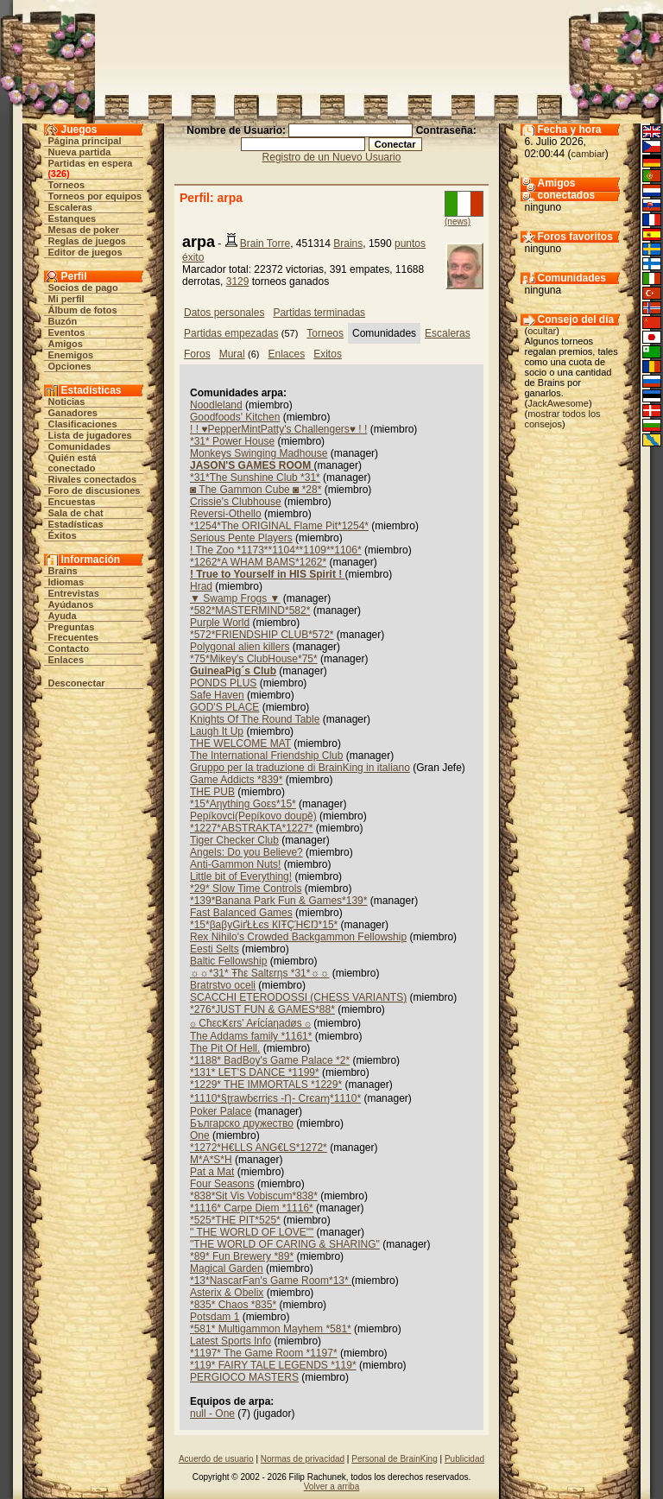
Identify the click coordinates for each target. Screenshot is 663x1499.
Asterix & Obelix (226, 1293)
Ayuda (62, 615)
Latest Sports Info (230, 1341)
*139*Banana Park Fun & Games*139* (278, 901)
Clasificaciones (82, 424)
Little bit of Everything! (241, 876)
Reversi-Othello (226, 514)
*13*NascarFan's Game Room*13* (270, 1280)
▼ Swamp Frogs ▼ (235, 598)
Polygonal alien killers (239, 647)
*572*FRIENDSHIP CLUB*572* (262, 635)
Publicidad (464, 1459)
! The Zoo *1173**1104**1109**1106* (276, 550)
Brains (63, 571)
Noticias (66, 401)
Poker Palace (220, 1111)
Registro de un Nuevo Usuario (331, 157)
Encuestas (72, 502)
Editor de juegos (85, 252)
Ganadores (73, 413)
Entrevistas (73, 593)
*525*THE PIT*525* (235, 1220)
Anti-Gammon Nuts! (235, 864)
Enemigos (71, 355)
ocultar (541, 331)
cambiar (588, 154)
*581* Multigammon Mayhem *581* (270, 1329)
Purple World (219, 623)
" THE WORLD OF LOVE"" (251, 1232)
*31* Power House (232, 441)
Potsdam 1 (214, 1317)
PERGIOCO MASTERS (244, 1377)
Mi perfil (66, 299)
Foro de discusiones (94, 490)
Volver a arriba (331, 1486)
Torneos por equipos (95, 196)
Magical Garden (226, 1268)
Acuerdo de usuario (216, 1459)
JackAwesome (558, 403)
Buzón (63, 321)
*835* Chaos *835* (233, 1305)
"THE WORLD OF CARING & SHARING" (285, 1244)
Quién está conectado (72, 462)
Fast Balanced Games (241, 913)
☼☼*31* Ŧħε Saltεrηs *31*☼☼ (259, 973)
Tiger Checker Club (234, 840)
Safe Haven (217, 695)
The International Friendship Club (266, 756)
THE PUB (212, 792)
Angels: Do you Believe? (246, 852)
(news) (457, 221)
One (200, 1135)
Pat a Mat (212, 1172)
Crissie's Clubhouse (235, 502)
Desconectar (76, 683)
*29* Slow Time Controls (245, 888)
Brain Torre (265, 243)
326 (58, 173)
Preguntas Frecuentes (73, 632)
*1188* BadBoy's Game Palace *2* (270, 1060)
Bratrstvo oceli (223, 985)
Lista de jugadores (90, 435)
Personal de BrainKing (394, 1459)
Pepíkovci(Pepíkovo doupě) (253, 816)
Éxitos (62, 535)
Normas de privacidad (302, 1459)
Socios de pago (83, 287)
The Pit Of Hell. (225, 1048)
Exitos (327, 354)
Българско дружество (242, 1123)
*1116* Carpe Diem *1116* (251, 1208)
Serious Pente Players (241, 538)
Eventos (66, 332)
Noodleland (216, 405)
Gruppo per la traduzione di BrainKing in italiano (300, 768)
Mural (232, 354)
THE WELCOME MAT (240, 743)
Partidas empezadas (231, 333)
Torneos (66, 185)
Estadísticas (76, 524)
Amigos (65, 343)
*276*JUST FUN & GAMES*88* (262, 1009)
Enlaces (66, 660)
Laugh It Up (216, 731)
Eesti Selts (214, 949)
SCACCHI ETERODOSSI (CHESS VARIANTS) (298, 997)
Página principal (85, 141)
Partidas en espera (90, 163)
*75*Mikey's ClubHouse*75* (254, 659)
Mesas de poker (84, 230)
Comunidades (79, 446)
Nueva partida (79, 152)
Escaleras (70, 207)
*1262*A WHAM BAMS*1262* (258, 562)
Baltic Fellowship (228, 961)
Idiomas (66, 582)
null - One (212, 1413)
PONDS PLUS (223, 683)
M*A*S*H (211, 1160)
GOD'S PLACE (224, 707)
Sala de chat (76, 513)
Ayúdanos (71, 604)
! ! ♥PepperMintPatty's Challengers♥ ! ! (278, 429)
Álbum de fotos (82, 310)
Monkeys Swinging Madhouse (258, 453)
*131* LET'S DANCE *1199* (254, 1072)
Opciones (70, 366)
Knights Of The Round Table (254, 719)
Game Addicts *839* (236, 780)
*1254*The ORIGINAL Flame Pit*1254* (279, 526)
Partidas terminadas (319, 313)
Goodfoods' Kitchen (235, 417)
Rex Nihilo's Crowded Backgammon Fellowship (298, 937)
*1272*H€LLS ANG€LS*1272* (258, 1148)
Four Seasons (222, 1184)
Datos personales (224, 313)
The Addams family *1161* (251, 1036)
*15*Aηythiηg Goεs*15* (243, 804)
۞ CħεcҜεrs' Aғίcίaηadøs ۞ (250, 1023)
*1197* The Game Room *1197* (264, 1353)
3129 (237, 281)
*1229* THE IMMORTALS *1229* (266, 1084)
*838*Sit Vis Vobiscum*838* (254, 1196)
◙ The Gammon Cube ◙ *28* (255, 490)
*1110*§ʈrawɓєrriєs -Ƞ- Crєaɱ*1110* (275, 1098)
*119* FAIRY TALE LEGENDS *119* (273, 1365)
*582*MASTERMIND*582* (250, 610)
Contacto (69, 648)
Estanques (72, 218)
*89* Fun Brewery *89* (242, 1256)
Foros (197, 354)
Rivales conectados (92, 479)
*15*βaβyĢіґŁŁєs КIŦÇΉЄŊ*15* (264, 925)
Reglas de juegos (87, 241)
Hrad (201, 586)
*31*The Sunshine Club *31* (255, 477)
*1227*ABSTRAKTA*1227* (251, 828)
